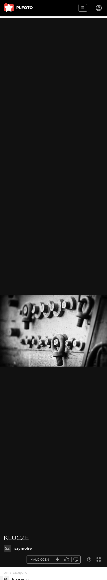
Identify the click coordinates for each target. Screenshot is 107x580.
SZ (7, 548)
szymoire (23, 548)
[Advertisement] (53, 71)
